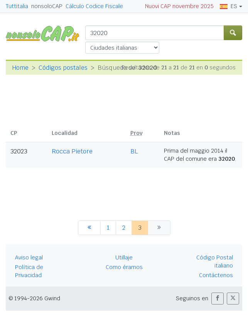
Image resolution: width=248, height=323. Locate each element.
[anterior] (89, 227)
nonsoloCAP (46, 6)
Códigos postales (63, 68)
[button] (217, 298)
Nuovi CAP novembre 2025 (179, 6)
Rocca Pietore (72, 151)
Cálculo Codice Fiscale (94, 6)
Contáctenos (216, 275)
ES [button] (228, 6)
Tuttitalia (17, 6)
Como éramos (124, 267)
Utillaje (124, 257)
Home (20, 68)
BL (134, 151)
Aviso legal (29, 257)
